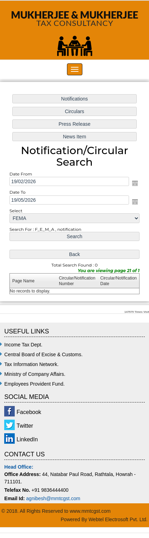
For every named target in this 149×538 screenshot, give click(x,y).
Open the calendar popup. (134, 183)
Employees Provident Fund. (34, 384)
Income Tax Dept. (23, 344)
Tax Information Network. (31, 364)
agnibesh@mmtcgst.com (53, 498)
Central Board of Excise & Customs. (43, 354)
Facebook (28, 412)
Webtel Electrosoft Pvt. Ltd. (118, 519)
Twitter (24, 426)
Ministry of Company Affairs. (34, 374)
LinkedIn (27, 439)
